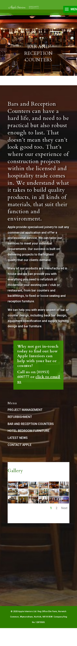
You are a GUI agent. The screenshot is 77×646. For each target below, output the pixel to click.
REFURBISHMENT (20, 417)
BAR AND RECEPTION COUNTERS (31, 424)
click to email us (39, 370)
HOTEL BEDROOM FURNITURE (28, 431)
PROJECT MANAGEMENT (25, 410)
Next (64, 508)
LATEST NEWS (18, 438)
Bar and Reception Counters (38, 54)
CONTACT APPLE (19, 445)
